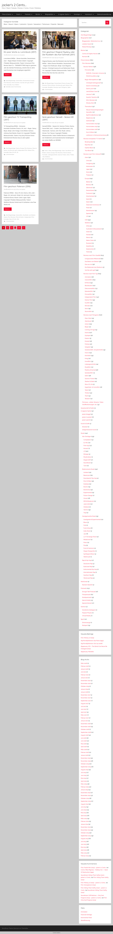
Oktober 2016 (85, 729)
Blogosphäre (50, 14)
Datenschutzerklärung (104, 14)
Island (88, 199)
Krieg (86, 358)
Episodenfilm (89, 291)
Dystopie (87, 335)
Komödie (9, 84)
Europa (32, 80)
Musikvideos (87, 457)
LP (84, 451)
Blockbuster (88, 285)
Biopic (87, 327)
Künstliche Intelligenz (89, 610)
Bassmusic (86, 475)
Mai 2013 (83, 847)
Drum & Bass (87, 481)
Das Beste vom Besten (29, 215)
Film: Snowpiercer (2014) (88, 885)
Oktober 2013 (85, 833)
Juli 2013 (83, 841)
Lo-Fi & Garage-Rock (89, 537)
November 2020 (86, 683)
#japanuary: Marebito (87, 651)
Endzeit (87, 341)
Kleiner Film (69, 85)
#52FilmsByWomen (92, 115)
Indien (88, 231)
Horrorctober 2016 (91, 129)
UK (17, 152)
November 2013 (85, 830)
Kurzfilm (87, 303)
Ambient (86, 472)
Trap (84, 512)
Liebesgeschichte (52, 154)
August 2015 (84, 769)
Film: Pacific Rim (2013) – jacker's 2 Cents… (93, 867)
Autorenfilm (19, 80)
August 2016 (84, 735)
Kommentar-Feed (86, 917)
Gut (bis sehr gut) (24, 82)
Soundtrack (87, 463)
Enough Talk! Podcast (88, 591)
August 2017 (84, 703)
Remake (87, 305)
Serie (68, 154)
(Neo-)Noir (88, 318)
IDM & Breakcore (88, 501)
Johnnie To (89, 94)
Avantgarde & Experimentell (92, 519)
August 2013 (84, 838)
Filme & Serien (7, 14)
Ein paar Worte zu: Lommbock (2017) (20, 52)
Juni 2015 (83, 775)
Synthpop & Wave (88, 554)
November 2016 (86, 726)
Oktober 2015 (85, 764)
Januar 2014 (84, 824)
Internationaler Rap (89, 572)
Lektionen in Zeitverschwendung (96, 135)
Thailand (88, 175)
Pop (84, 545)
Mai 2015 (83, 778)
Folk (84, 525)
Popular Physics (87, 613)
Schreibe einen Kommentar (13, 87)
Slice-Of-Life (12, 152)
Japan (88, 169)
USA (43, 157)
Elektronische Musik (88, 469)
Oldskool (86, 507)
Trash (86, 396)
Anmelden (84, 912)
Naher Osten (90, 240)
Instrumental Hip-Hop (90, 569)
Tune (85, 465)
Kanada (88, 234)
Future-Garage (88, 495)
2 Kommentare (48, 89)
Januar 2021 (84, 678)
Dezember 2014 (85, 792)
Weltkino (47, 157)
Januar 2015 (84, 789)
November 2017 (85, 698)
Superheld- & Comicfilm (92, 387)
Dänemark (89, 187)
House (85, 498)
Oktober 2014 (85, 798)
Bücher (39, 14)
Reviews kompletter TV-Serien (92, 138)
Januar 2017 (84, 721)
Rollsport (85, 625)
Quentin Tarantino (91, 97)
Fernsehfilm (88, 294)
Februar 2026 (85, 666)
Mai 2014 (83, 812)
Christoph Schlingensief (93, 83)
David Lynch (90, 88)
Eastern (87, 338)
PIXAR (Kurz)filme (91, 76)
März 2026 (84, 663)
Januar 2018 (84, 692)
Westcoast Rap (88, 578)
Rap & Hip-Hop (86, 560)
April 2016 (84, 746)
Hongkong (89, 163)
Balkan (88, 182)
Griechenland (90, 196)
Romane (84, 56)
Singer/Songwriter (89, 551)
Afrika (49, 150)
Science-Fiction (62, 154)
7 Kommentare (10, 221)
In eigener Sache (64, 14)
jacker (23, 55)
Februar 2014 (85, 821)
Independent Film (22, 150)
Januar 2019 (84, 689)
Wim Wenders (90, 100)
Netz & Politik (86, 600)
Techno (85, 510)
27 (19, 227)
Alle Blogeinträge (10, 80)
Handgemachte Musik (89, 516)
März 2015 (84, 784)
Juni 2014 (83, 810)
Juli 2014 (83, 807)
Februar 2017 (85, 718)
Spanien (88, 213)
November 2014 (85, 795)
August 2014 (84, 804)
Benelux (88, 184)
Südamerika (90, 249)
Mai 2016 (83, 744)
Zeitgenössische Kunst (89, 429)
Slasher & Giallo (89, 381)
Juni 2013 (83, 844)
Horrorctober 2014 (91, 123)
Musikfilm (50, 87)
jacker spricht (86, 420)
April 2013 (84, 850)
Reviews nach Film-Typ (90, 273)
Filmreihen (88, 70)
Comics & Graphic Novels (90, 53)
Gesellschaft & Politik (87, 408)
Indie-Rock (86, 531)
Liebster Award (86, 44)
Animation (88, 277)
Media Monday (86, 47)
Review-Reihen (88, 66)
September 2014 (86, 801)
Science (83, 606)
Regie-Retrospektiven (91, 79)
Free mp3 (86, 445)
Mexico (88, 237)
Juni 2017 (83, 709)
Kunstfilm (88, 361)
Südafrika (89, 246)
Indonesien (89, 166)
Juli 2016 (83, 738)
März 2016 (84, 749)
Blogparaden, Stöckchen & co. (91, 41)
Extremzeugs (86, 622)
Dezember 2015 (85, 758)
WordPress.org (85, 920)
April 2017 (84, 712)
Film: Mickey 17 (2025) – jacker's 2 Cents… (93, 882)
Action (46, 150)
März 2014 (84, 818)
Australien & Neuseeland (93, 229)
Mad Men (88, 145)
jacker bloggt (86, 414)
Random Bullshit (87, 585)
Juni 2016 (83, 741)
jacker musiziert (87, 417)
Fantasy (87, 344)
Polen (88, 207)
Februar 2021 (85, 675)
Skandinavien (90, 210)
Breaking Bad (89, 142)
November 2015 (85, 761)
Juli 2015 (83, 772)
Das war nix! (88, 264)
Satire (69, 87)
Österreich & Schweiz (92, 205)
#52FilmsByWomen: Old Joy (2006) (91, 643)
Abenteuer (88, 321)
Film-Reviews (7, 82)
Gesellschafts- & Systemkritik (94, 350)
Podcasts (28, 14)
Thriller (72, 154)
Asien (63, 150)
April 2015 (84, 781)
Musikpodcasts (86, 597)
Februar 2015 (85, 787)
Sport (82, 619)
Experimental (87, 492)
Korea (88, 172)
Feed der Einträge (86, 914)
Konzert (85, 448)
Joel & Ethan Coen (91, 91)
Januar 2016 (84, 755)
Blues (85, 522)
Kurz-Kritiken (15, 84)
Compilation (87, 440)
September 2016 (86, 732)
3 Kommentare (10, 154)
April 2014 (84, 815)
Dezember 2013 (85, 827)
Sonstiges (78, 14)
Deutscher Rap (88, 563)
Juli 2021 (83, 672)
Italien (88, 202)
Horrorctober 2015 (91, 126)
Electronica (86, 489)
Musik (19, 14)
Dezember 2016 (85, 723)
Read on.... (7, 74)
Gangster (87, 347)
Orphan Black (89, 147)
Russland (89, 243)
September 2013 (86, 835)
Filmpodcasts (86, 594)
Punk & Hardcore (88, 548)
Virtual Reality (86, 615)
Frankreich (89, 193)
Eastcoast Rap (87, 566)
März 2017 (84, 715)
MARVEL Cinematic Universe (95, 73)
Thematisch (88, 106)
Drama (63, 83)
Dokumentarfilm (90, 288)
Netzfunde (84, 581)
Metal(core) (87, 539)
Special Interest (87, 603)
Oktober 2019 (85, 686)
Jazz (84, 534)
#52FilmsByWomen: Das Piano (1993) (92, 640)
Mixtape (85, 454)
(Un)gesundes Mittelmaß (92, 258)
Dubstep (86, 484)
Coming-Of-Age (90, 330)
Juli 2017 (83, 706)
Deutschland (26, 80)
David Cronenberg (91, 86)
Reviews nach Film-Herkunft (92, 154)
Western (87, 398)
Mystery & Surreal (90, 370)
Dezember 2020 (86, 680)
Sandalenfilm (89, 373)
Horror (87, 352)
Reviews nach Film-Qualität (91, 255)
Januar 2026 (84, 669)
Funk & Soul (87, 528)
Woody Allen (90, 103)
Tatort (86, 390)
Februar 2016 (85, 752)
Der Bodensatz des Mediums (94, 267)
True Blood (88, 150)
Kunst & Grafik (85, 423)
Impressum (89, 14)
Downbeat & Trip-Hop (90, 478)
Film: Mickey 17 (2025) (87, 638)
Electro (85, 487)
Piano (85, 542)
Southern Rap (87, 575)
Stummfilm (88, 311)
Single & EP (87, 460)
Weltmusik (86, 557)
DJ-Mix (85, 442)
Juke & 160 (86, 504)
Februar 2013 (85, 856)
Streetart (85, 427)
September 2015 (86, 767)
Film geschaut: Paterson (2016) (17, 186)
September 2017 (86, 700)
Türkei (88, 252)
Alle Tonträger (86, 436)
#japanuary (89, 118)
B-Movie (87, 282)
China (88, 160)
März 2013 (84, 853)
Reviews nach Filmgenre (60, 87)
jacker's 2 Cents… (14, 5)
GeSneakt (89, 120)
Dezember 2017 (85, 695)
